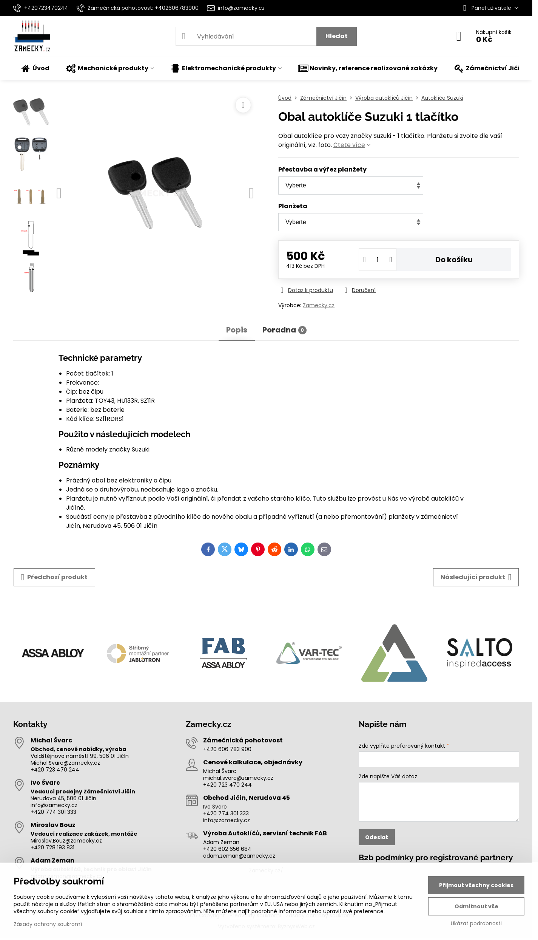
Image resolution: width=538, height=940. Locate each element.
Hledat (336, 36)
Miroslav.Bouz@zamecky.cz (66, 840)
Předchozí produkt (54, 577)
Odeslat (376, 837)
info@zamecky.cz (54, 805)
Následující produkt (476, 577)
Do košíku (454, 259)
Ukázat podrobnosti (476, 923)
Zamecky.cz (319, 305)
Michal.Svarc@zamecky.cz (65, 763)
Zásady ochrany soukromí (48, 924)
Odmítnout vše (476, 906)
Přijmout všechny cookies (476, 885)
